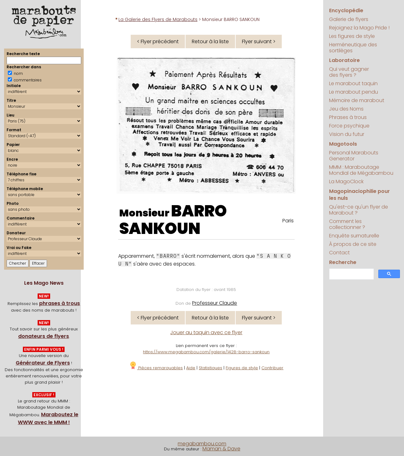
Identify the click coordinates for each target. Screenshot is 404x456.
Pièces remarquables (156, 368)
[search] (351, 274)
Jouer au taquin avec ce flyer (206, 332)
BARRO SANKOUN (173, 220)
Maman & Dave (221, 448)
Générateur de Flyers (43, 362)
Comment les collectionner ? (347, 224)
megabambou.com (202, 443)
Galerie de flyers (348, 19)
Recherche (342, 262)
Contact (339, 252)
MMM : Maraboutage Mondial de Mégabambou (361, 170)
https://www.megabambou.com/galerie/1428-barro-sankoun (206, 352)
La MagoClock (346, 181)
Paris (288, 220)
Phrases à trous (348, 117)
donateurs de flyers (43, 336)
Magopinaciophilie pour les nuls (359, 195)
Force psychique (349, 125)
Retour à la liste (210, 41)
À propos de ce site (352, 244)
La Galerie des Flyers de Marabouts (157, 19)
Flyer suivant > (258, 41)
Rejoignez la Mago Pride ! (359, 27)
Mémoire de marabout (356, 100)
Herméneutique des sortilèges (353, 47)
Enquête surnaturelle (354, 235)
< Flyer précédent (158, 41)
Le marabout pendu (353, 92)
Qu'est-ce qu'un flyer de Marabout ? (358, 209)
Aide (190, 368)
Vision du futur (346, 134)
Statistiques (210, 368)
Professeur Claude (214, 303)
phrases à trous (59, 303)
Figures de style (242, 368)
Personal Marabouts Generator (353, 155)
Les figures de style (352, 36)
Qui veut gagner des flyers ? (349, 72)
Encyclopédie (346, 10)
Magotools (343, 144)
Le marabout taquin (353, 83)
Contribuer (272, 368)
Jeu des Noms (346, 108)
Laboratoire (344, 60)
